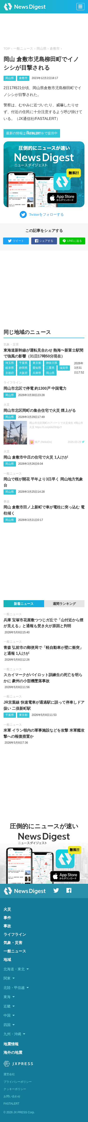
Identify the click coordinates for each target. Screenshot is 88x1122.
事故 (7, 501)
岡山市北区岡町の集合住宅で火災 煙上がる (40, 410)
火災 (7, 404)
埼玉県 (9, 363)
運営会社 (9, 1074)
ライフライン (13, 382)
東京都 (37, 363)
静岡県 (23, 367)
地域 (7, 960)
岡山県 (41, 48)
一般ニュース (23, 48)
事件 (7, 918)
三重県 (50, 367)
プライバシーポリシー (18, 1081)
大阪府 (23, 373)
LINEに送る (72, 241)
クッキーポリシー (15, 1089)
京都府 (9, 373)
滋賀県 (64, 367)
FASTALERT (11, 1103)
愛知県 (37, 367)
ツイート (16, 241)
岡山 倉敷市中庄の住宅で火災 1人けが (36, 457)
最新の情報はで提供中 (31, 133)
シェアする (44, 241)
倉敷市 (55, 48)
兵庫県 (37, 373)
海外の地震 (13, 1053)
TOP (7, 48)
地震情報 (11, 1044)
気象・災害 (11, 344)
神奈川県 (51, 363)
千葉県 (23, 363)
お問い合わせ (12, 1096)
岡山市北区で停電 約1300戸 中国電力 (35, 388)
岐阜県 (9, 367)
